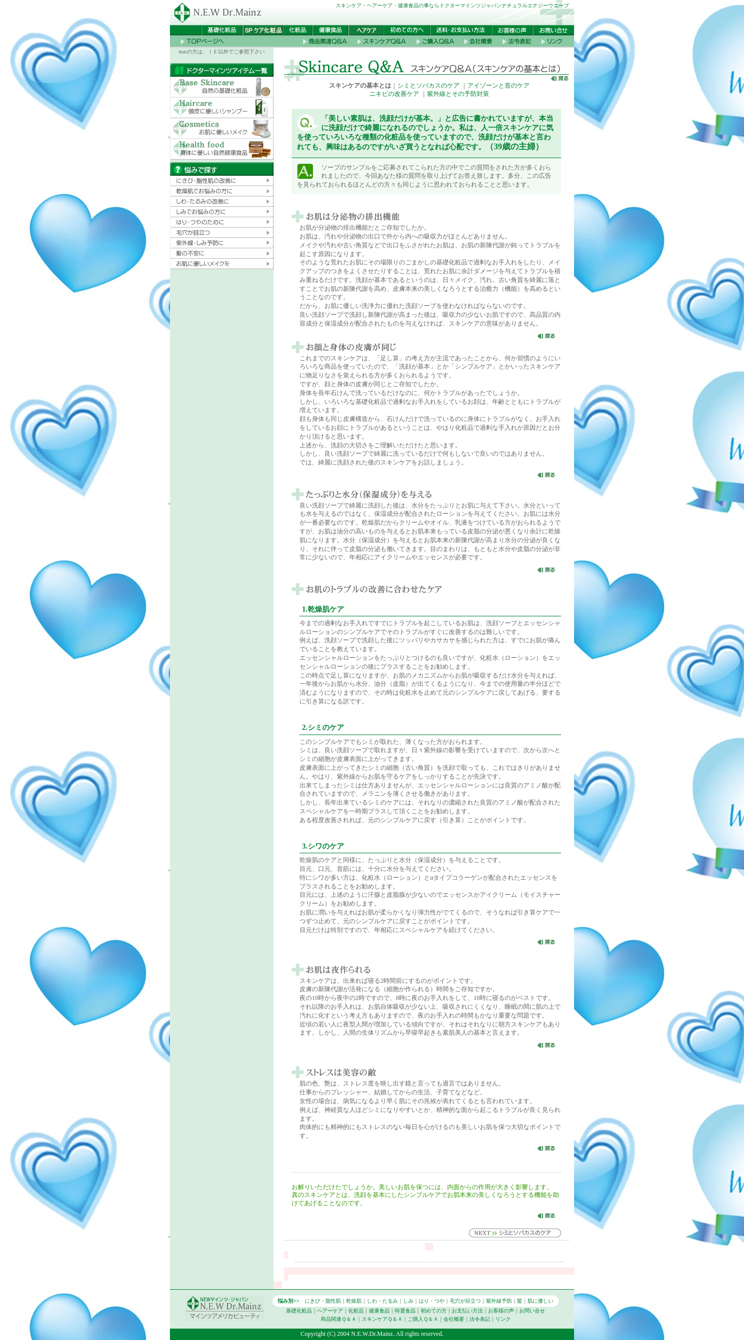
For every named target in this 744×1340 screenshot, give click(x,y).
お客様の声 (501, 1311)
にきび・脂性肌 (323, 1301)
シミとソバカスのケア (428, 85)
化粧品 (356, 1311)
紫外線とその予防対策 (458, 93)
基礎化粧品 (299, 1311)
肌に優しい (540, 1301)
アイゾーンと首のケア (498, 85)
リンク (503, 1319)
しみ (408, 1301)
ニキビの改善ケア (394, 93)
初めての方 (434, 1311)
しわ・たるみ (382, 1301)
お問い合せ (532, 1311)
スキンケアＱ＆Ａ (382, 1319)
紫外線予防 (499, 1301)
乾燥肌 (354, 1301)
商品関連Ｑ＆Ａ (338, 1319)
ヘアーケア (330, 1311)
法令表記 (479, 1319)
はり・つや (432, 1301)
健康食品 (379, 1311)
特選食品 (405, 1311)
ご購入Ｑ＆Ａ (423, 1319)
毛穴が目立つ (465, 1301)
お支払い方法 (467, 1311)
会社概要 (453, 1319)
